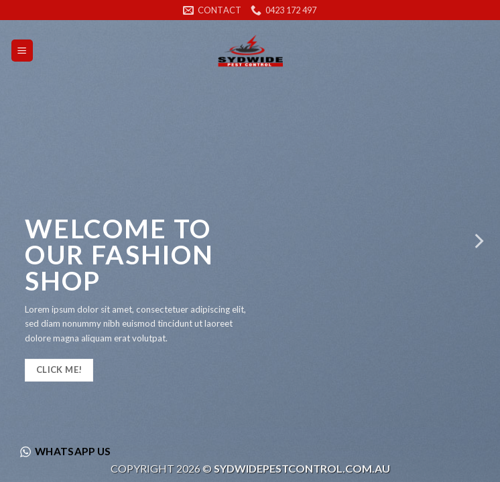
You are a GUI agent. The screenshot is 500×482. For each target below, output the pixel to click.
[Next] (478, 241)
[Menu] (22, 50)
